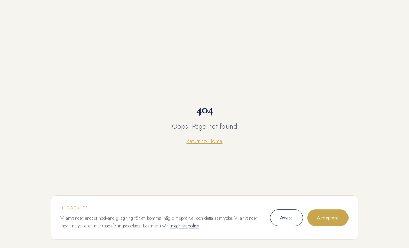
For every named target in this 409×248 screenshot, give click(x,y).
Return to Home (204, 141)
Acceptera (328, 217)
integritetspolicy (184, 226)
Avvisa (286, 217)
